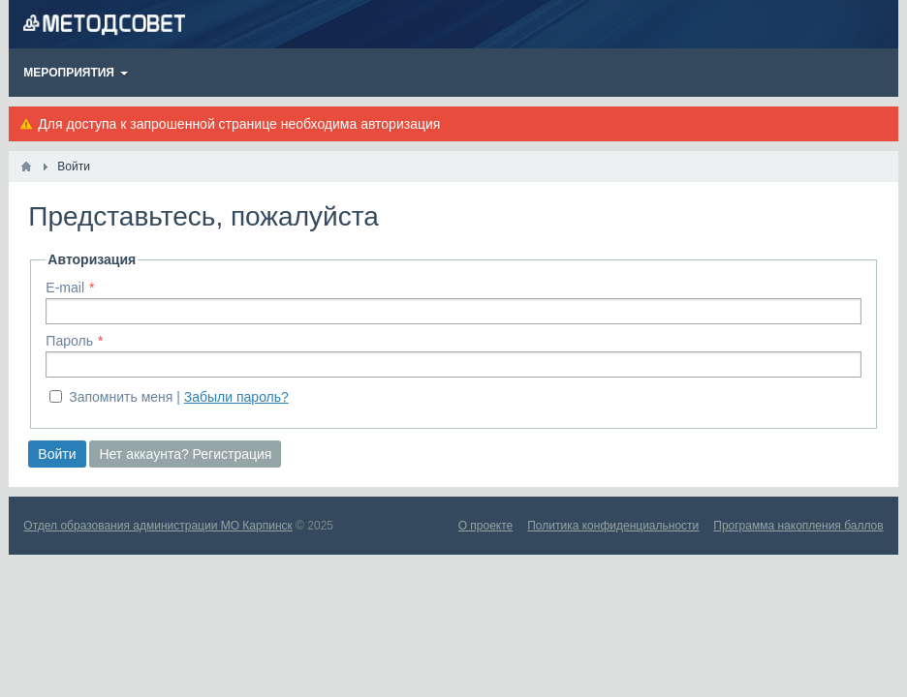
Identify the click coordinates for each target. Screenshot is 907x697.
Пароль (69, 340)
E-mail (65, 287)
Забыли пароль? (236, 397)
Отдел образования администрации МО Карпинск (157, 525)
